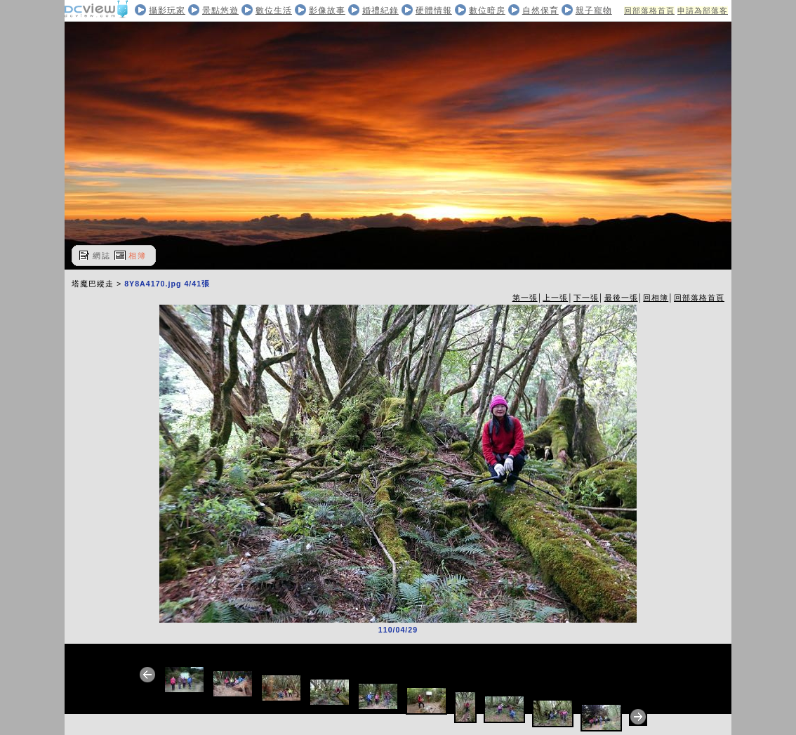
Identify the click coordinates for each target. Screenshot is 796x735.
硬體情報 (434, 10)
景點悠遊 (220, 10)
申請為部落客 (702, 10)
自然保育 (540, 10)
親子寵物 (594, 10)
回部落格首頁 (649, 10)
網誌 (102, 255)
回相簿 (655, 297)
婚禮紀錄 (380, 10)
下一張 (586, 297)
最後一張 (621, 297)
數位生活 (274, 10)
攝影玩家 (167, 10)
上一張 (555, 297)
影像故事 (327, 10)
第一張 (525, 297)
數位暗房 (487, 10)
